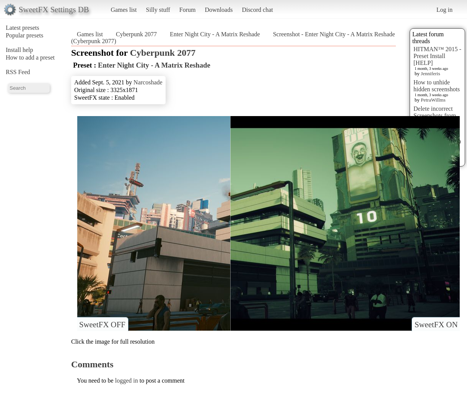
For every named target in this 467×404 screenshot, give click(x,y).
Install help (19, 50)
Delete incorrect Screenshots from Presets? (434, 115)
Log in (444, 9)
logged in (126, 380)
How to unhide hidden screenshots (436, 85)
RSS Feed (18, 72)
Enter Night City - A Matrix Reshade (215, 34)
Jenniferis (430, 73)
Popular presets (24, 35)
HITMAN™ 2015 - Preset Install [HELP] (437, 56)
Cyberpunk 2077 (136, 34)
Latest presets (22, 27)
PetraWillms (433, 100)
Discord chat (257, 9)
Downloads (219, 9)
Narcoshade (148, 82)
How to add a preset (30, 57)
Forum (187, 9)
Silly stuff (158, 9)
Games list (124, 9)
